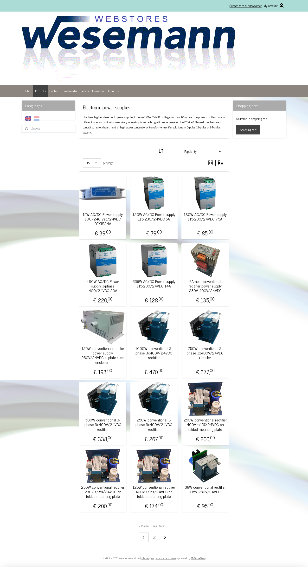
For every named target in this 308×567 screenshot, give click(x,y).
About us (113, 90)
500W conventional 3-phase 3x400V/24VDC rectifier (102, 425)
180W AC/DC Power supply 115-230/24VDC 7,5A (205, 216)
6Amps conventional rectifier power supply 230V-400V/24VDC (205, 286)
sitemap (145, 558)
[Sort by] (189, 151)
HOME (27, 90)
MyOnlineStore (198, 558)
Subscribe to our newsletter (246, 5)
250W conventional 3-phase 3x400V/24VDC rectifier (153, 425)
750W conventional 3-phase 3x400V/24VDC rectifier (205, 353)
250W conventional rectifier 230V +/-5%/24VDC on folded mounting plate (102, 492)
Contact (54, 90)
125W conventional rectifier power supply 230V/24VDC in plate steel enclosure (102, 355)
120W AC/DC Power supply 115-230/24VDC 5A (154, 216)
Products (40, 90)
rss (152, 558)
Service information (92, 90)
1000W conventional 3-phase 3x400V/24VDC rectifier (153, 353)
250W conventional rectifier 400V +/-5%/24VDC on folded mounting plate (205, 425)
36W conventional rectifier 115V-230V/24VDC (205, 489)
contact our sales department (99, 127)
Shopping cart (248, 129)
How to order (70, 90)
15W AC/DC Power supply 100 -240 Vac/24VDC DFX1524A (103, 219)
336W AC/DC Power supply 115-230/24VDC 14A (154, 283)
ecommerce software (166, 558)
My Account (273, 6)
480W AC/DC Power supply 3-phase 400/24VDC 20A (102, 286)
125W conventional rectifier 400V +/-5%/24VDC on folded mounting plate (154, 492)
